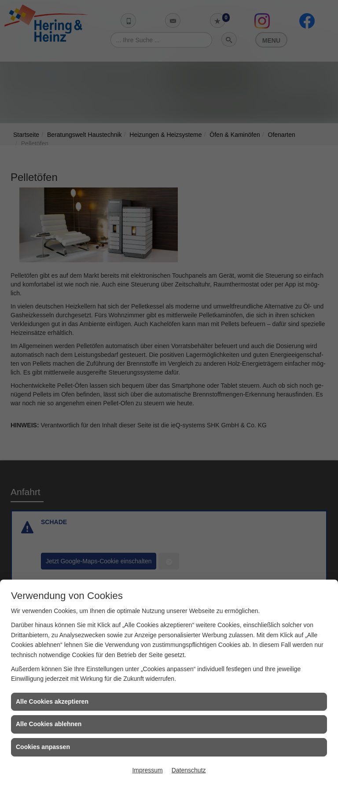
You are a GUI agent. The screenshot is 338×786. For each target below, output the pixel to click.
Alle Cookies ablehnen (48, 723)
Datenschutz (189, 770)
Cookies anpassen (43, 746)
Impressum (147, 770)
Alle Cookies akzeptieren (52, 701)
